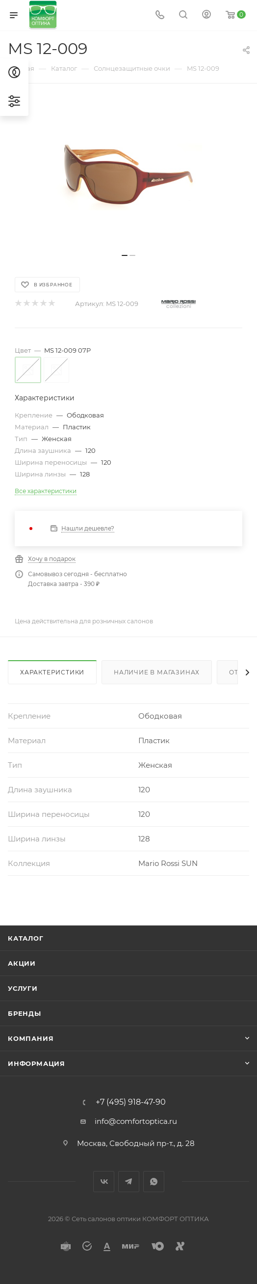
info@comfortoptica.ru (136, 1121)
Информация (36, 1063)
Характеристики (52, 672)
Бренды (24, 1013)
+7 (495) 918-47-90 (131, 1102)
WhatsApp (153, 1181)
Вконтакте (103, 1181)
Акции (22, 963)
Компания (30, 1038)
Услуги (23, 988)
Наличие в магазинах (157, 672)
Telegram (128, 1181)
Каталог (26, 938)
